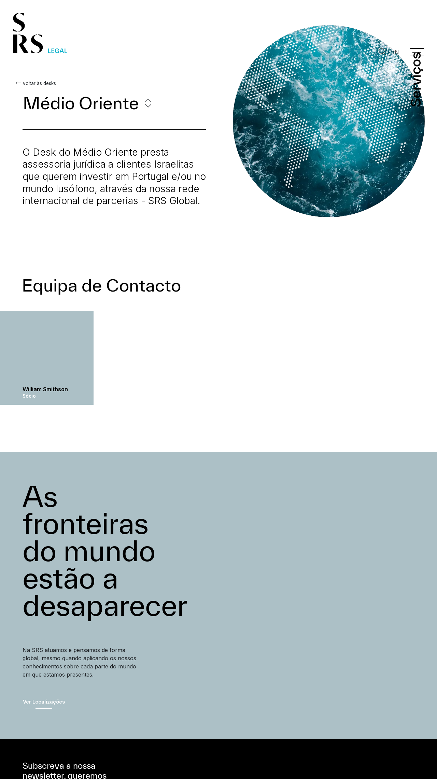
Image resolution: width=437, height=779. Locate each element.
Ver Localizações (44, 702)
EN (395, 52)
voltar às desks (39, 83)
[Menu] (417, 52)
